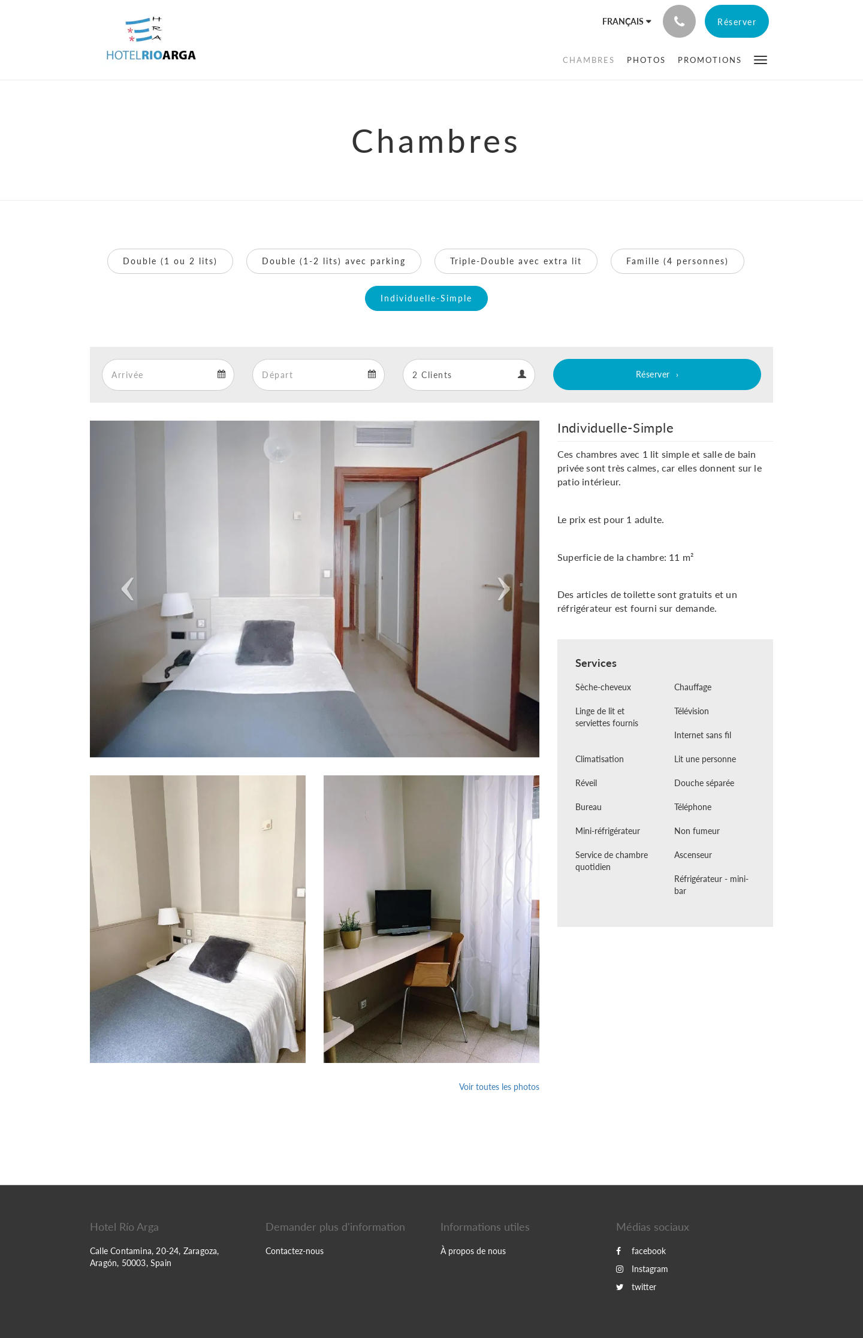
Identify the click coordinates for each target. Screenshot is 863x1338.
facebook (641, 1251)
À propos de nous (473, 1251)
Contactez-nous (294, 1251)
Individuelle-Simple (426, 298)
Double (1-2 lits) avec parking (334, 261)
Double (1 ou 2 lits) (170, 261)
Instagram (642, 1269)
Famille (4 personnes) (677, 261)
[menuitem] (589, 60)
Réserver (653, 374)
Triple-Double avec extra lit (516, 261)
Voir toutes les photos (499, 1087)
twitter (636, 1287)
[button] (760, 59)
